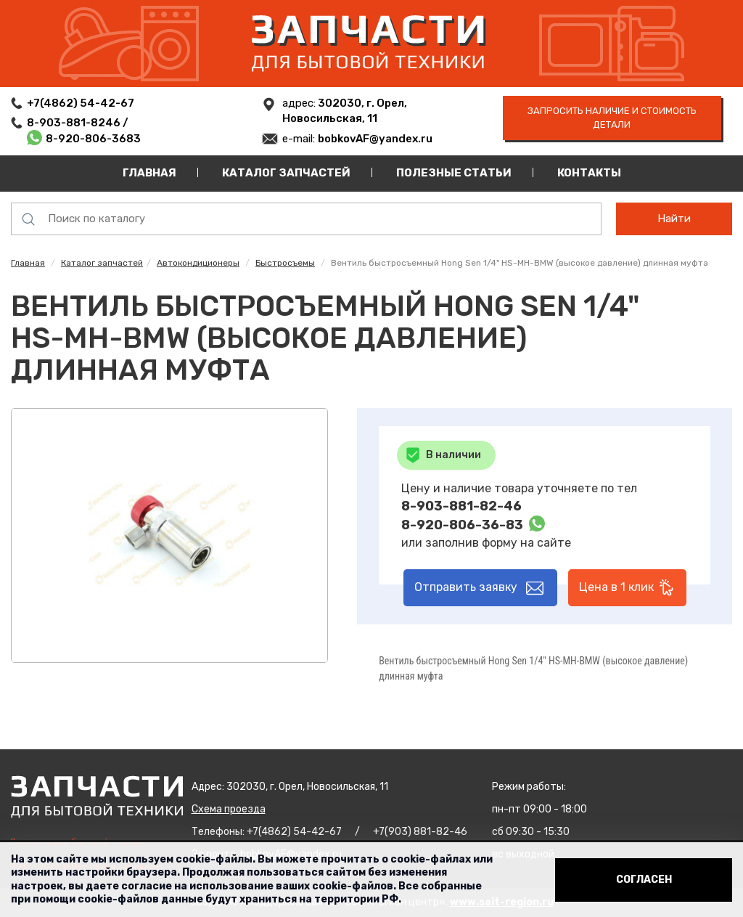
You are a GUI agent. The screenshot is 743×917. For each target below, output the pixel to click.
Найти (674, 218)
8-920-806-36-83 (462, 525)
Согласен (644, 879)
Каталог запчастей (286, 172)
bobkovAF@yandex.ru (375, 138)
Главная (149, 172)
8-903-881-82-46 (461, 506)
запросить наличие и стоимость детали (612, 117)
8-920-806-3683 (93, 138)
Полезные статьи (454, 172)
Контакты (589, 172)
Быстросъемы (285, 263)
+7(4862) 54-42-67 (80, 103)
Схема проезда (229, 809)
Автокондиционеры (198, 263)
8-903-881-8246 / (79, 122)
